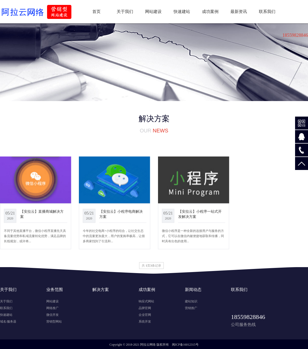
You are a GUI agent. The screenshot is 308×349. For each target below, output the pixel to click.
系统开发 (145, 321)
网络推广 (52, 308)
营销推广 (191, 308)
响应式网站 (146, 301)
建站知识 (191, 301)
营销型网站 (54, 321)
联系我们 (267, 11)
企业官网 (145, 315)
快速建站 (182, 11)
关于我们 (125, 11)
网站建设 (153, 11)
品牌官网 (145, 308)
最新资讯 (238, 11)
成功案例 (210, 11)
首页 (96, 11)
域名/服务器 (8, 321)
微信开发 (52, 315)
